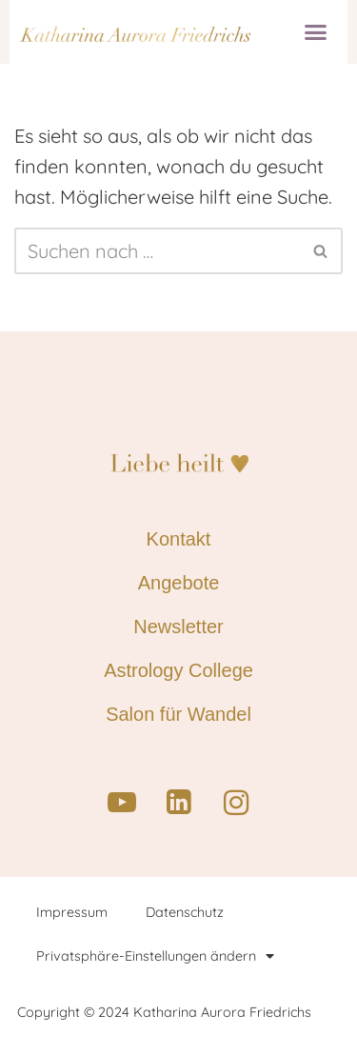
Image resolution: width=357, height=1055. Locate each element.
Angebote (179, 582)
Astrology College (178, 670)
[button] (316, 32)
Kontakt (179, 538)
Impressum (72, 912)
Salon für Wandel (178, 714)
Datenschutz (185, 912)
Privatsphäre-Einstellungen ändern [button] (155, 956)
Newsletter (178, 626)
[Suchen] (157, 251)
